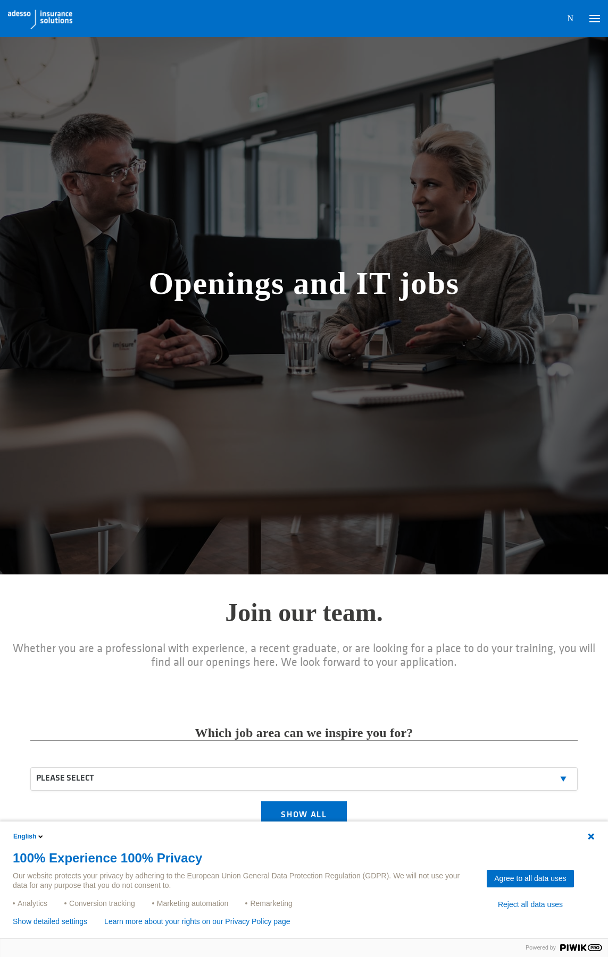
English (29, 836)
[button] (594, 18)
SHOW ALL (304, 815)
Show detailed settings (50, 921)
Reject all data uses (530, 904)
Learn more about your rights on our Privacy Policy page (197, 921)
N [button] (570, 18)
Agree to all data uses (530, 878)
